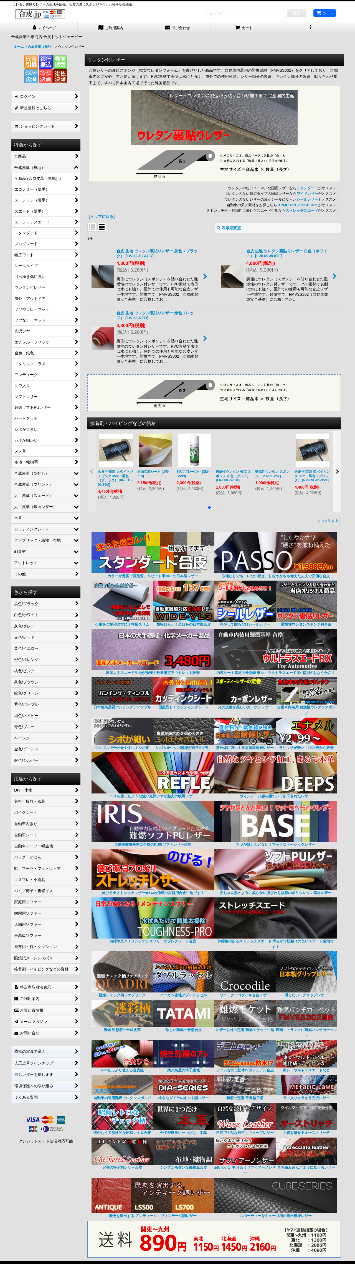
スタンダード (307, 188)
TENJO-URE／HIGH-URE (297, 205)
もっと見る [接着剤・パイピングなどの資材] (328, 521)
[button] (310, 28)
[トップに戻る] (102, 216)
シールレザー (307, 199)
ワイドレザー (307, 194)
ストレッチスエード (302, 211)
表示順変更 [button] (229, 228)
